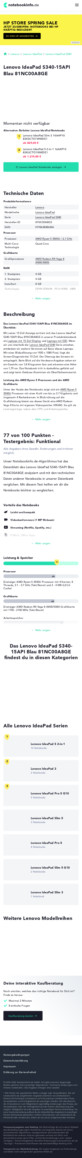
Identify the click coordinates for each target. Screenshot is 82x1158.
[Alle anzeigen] (41, 543)
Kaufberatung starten (21, 1015)
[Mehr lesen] (41, 298)
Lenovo (14, 54)
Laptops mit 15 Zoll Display (24, 340)
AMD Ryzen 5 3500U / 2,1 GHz (53, 238)
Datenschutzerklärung (15, 1060)
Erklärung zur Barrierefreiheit (19, 1072)
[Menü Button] (77, 5)
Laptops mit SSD (57, 340)
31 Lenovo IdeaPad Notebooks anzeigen (39, 167)
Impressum (9, 1066)
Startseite (5, 54)
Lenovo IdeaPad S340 (58, 54)
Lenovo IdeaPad (32, 54)
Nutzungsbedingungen (16, 1054)
